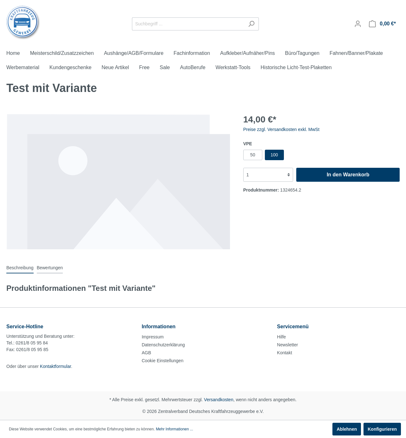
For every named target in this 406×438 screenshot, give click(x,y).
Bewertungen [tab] (50, 267)
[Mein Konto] (357, 24)
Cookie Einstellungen (163, 360)
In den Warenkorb (348, 174)
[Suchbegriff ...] (188, 23)
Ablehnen (347, 429)
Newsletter (287, 344)
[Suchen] (251, 23)
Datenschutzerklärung (163, 344)
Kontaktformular (55, 366)
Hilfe (281, 336)
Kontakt (284, 352)
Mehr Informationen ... (174, 429)
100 (274, 154)
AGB (146, 352)
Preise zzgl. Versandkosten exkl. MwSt (281, 129)
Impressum (153, 336)
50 (252, 154)
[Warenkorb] (382, 24)
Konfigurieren (382, 429)
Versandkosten (218, 399)
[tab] (20, 267)
